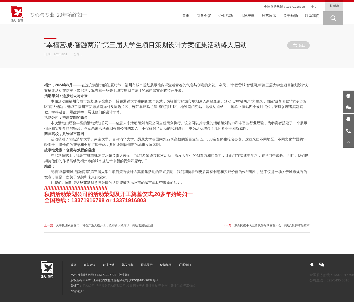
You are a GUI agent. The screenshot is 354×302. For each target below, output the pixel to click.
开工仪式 (189, 285)
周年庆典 (139, 285)
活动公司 (89, 285)
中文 (313, 6)
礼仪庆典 (127, 265)
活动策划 (101, 285)
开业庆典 (151, 285)
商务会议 (89, 265)
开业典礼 (164, 285)
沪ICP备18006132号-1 (143, 280)
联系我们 (185, 265)
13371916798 (293, 6)
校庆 (129, 285)
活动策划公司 (117, 285)
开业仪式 (176, 285)
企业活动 (108, 265)
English (333, 6)
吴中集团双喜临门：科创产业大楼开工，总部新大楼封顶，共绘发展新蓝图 (107, 225)
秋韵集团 (166, 265)
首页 (73, 265)
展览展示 (147, 265)
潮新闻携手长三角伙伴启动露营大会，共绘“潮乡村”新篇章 (259, 225)
